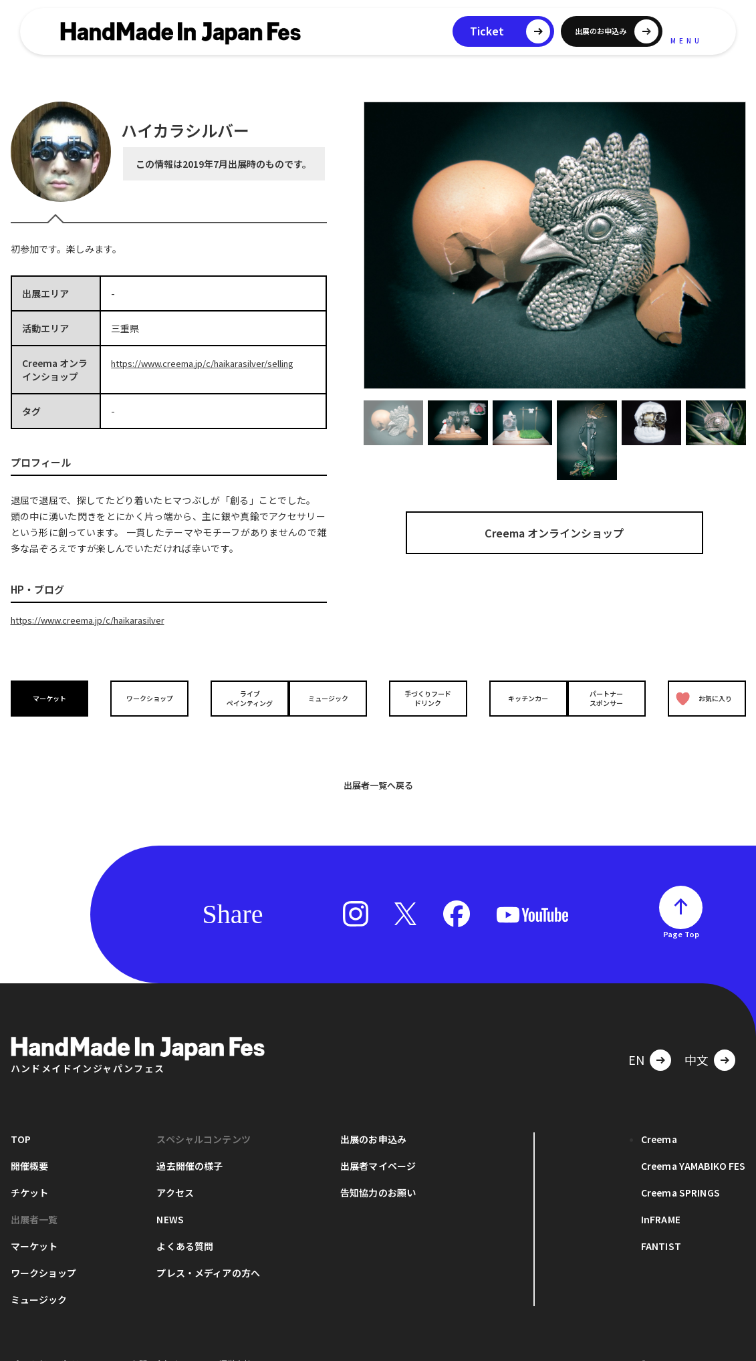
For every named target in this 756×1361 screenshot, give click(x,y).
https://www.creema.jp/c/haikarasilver (96, 619)
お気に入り (700, 697)
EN (636, 1036)
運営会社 (235, 1340)
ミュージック (331, 697)
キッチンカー (517, 697)
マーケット (53, 697)
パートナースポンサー (610, 697)
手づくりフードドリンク (424, 697)
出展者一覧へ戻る (378, 762)
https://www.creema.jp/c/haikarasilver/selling (212, 363)
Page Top (681, 911)
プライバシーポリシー (51, 1340)
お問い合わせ (155, 1340)
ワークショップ (146, 697)
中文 (696, 1036)
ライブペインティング (239, 697)
